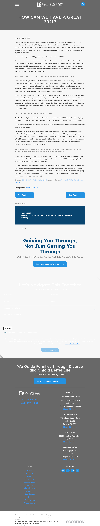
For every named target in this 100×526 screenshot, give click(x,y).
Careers (30, 485)
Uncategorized (31, 188)
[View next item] (30, 228)
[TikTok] (77, 470)
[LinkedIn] (63, 470)
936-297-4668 (30, 402)
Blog (30, 497)
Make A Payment (30, 488)
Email (53, 301)
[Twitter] (68, 470)
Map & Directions (70, 409)
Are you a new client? (12, 308)
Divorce (30, 476)
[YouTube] (73, 470)
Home (29, 470)
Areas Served (29, 482)
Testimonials (30, 500)
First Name (8, 295)
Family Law (29, 479)
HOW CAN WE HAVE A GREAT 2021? (34, 180)
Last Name (55, 295)
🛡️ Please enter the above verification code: (20, 332)
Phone (6, 301)
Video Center (29, 503)
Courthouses (30, 494)
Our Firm (29, 473)
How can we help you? (12, 315)
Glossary (29, 491)
